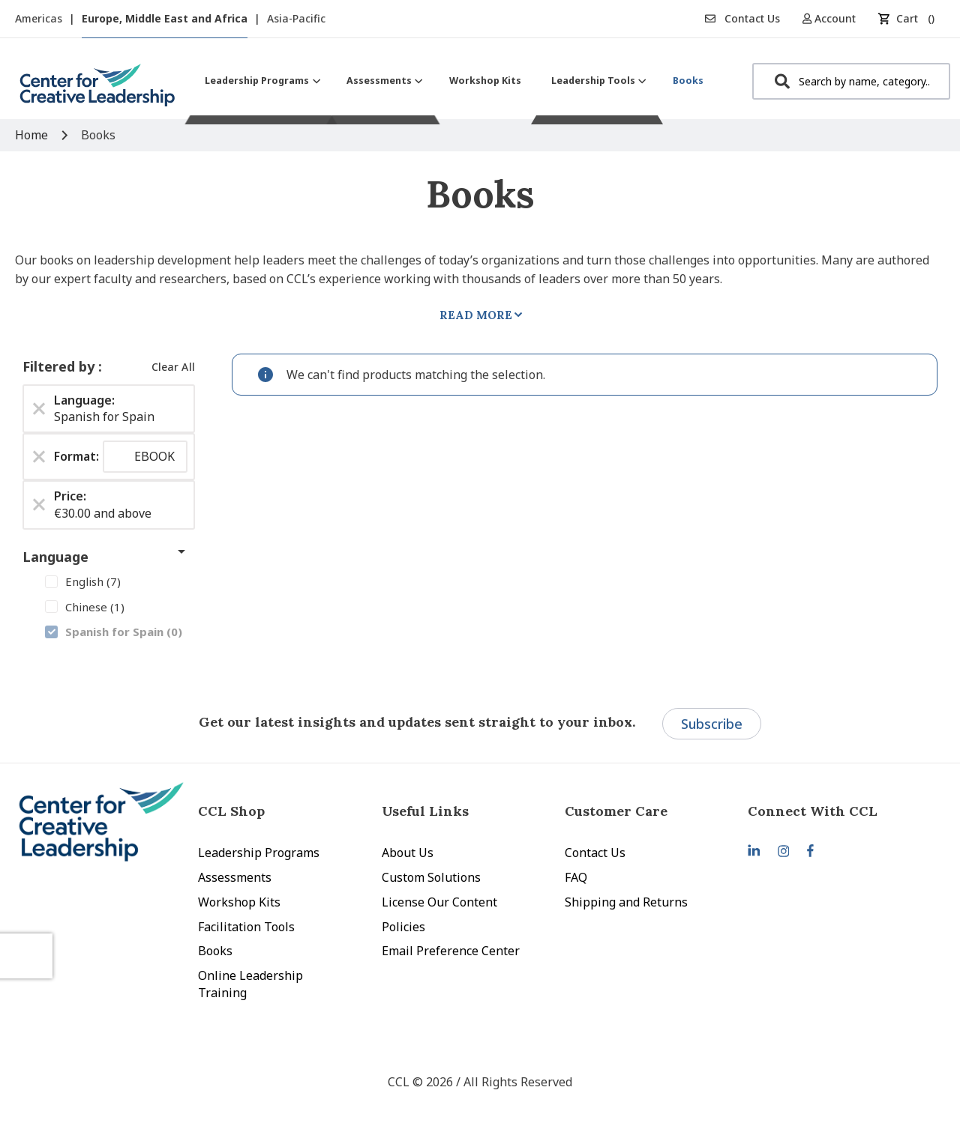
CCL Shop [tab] (231, 811)
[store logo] (97, 91)
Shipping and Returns (626, 902)
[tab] (839, 811)
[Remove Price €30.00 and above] (39, 504)
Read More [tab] (476, 315)
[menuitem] (261, 80)
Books (215, 950)
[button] (834, 18)
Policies (403, 926)
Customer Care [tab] (616, 811)
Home (33, 135)
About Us (408, 852)
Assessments (235, 877)
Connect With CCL (813, 811)
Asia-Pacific (296, 18)
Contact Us (742, 18)
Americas (40, 18)
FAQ (576, 877)
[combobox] (851, 81)
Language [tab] (55, 557)
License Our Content (439, 902)
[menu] (454, 80)
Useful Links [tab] (425, 811)
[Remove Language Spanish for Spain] (39, 408)
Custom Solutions (431, 877)
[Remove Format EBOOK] (39, 457)
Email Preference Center (451, 950)
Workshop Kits (239, 902)
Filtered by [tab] (60, 366)
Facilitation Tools (246, 926)
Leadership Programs (259, 852)
